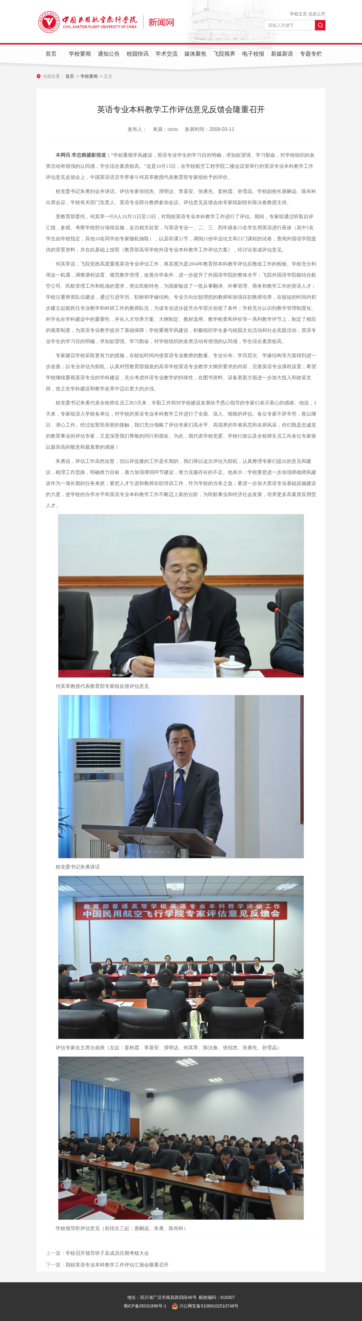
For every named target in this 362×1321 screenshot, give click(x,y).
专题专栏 (311, 54)
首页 (51, 54)
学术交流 (166, 54)
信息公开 (316, 13)
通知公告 (109, 54)
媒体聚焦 (195, 54)
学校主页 (298, 13)
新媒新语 (282, 54)
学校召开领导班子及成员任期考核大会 (107, 1259)
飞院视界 (224, 54)
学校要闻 (80, 54)
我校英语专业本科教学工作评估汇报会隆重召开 (117, 1271)
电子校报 (253, 54)
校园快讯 (138, 54)
